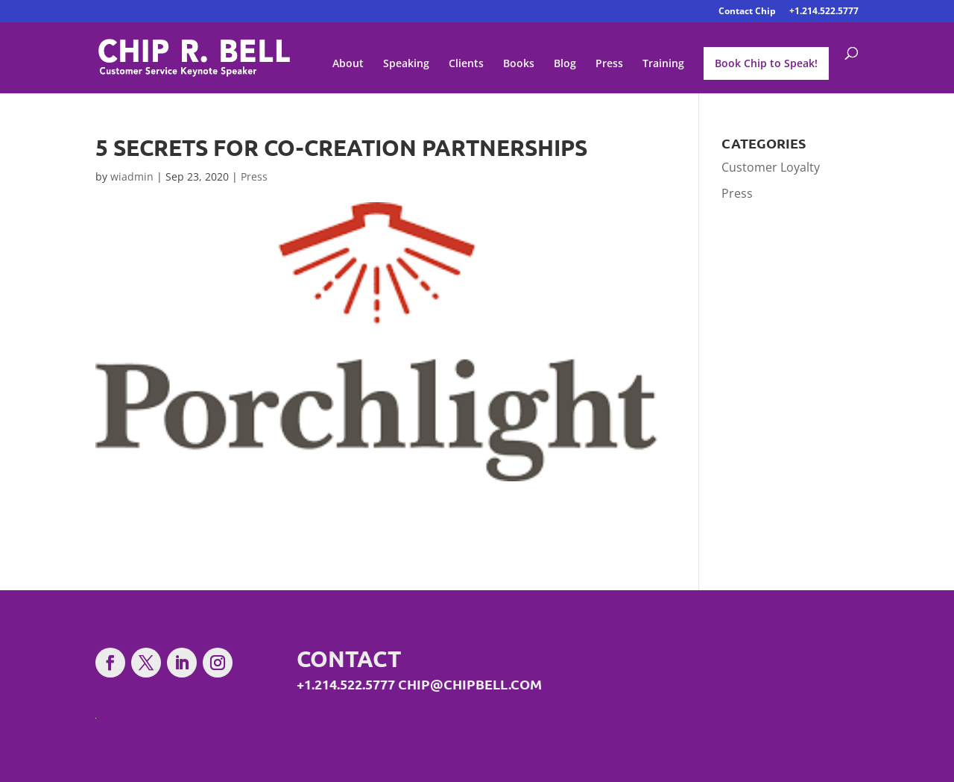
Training (663, 64)
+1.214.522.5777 (824, 12)
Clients (466, 64)
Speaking (406, 64)
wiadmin (132, 176)
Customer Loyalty (770, 167)
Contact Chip (747, 12)
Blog (565, 64)
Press (609, 64)
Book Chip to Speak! (766, 63)
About (348, 64)
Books (518, 64)
